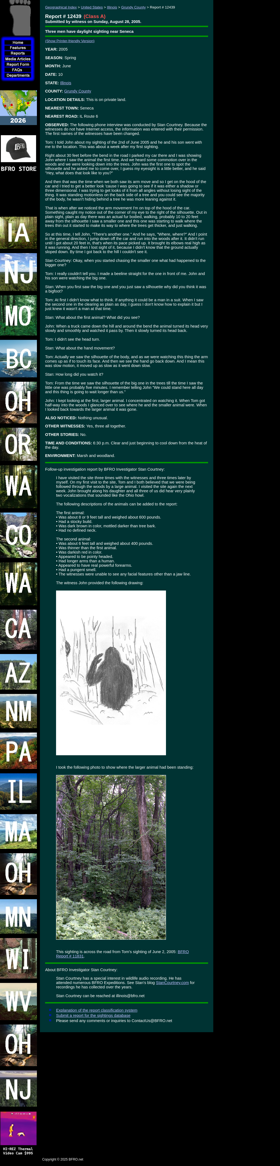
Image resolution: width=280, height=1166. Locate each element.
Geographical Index (61, 7)
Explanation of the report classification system (96, 1010)
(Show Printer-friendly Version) (70, 41)
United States (92, 7)
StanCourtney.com (172, 982)
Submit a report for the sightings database (93, 1015)
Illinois (112, 7)
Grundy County (133, 7)
